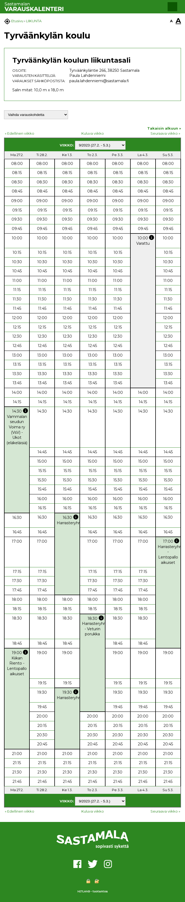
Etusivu (17, 21)
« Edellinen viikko (19, 133)
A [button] (171, 21)
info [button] (151, 237)
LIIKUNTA (33, 21)
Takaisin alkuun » (164, 128)
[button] (172, 6)
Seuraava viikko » (165, 133)
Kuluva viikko (92, 133)
